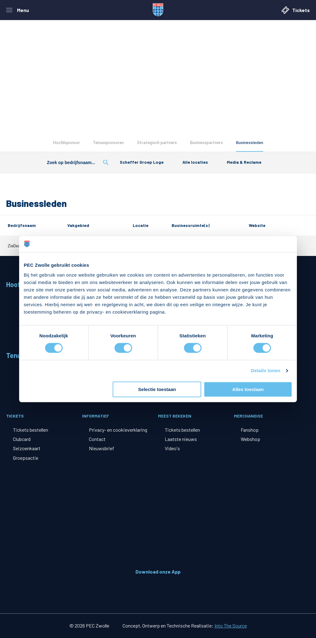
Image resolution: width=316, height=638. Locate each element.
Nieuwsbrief (101, 448)
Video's (172, 448)
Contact (97, 439)
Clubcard (22, 439)
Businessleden (249, 142)
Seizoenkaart (26, 448)
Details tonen (265, 370)
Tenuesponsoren (108, 142)
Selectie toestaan (157, 389)
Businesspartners (206, 142)
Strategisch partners (157, 142)
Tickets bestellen (30, 430)
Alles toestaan (248, 389)
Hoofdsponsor (66, 142)
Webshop (250, 439)
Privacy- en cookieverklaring (118, 430)
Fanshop (250, 430)
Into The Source (230, 625)
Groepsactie (25, 458)
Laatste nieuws (181, 439)
